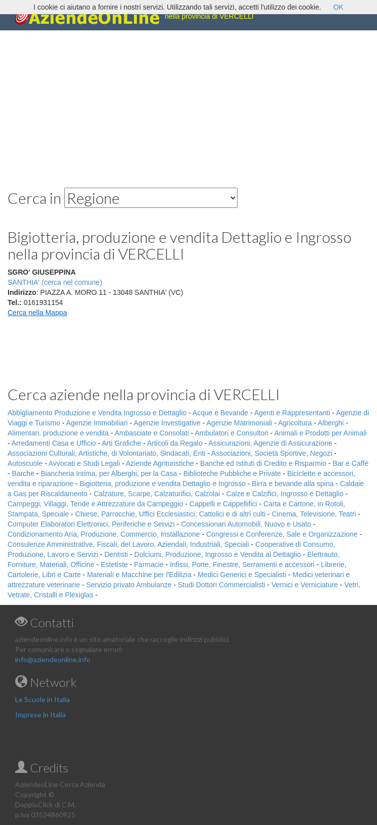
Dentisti (116, 554)
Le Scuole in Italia (42, 699)
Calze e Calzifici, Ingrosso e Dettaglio (285, 494)
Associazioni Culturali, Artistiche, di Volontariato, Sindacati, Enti (106, 453)
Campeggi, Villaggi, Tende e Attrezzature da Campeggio (95, 504)
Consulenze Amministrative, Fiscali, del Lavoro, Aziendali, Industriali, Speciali (128, 544)
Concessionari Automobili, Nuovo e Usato (246, 524)
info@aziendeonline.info (52, 659)
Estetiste (114, 564)
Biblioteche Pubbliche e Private (232, 473)
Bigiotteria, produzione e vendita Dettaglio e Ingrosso (162, 484)
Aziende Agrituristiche (160, 463)
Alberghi (331, 423)
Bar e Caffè (350, 463)
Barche (23, 473)
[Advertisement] (188, 101)
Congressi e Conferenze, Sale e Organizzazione (282, 534)
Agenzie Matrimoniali (239, 423)
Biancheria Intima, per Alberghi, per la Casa (108, 473)
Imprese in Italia (40, 714)
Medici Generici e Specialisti (242, 575)
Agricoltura (295, 423)
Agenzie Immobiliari (97, 423)
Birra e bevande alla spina (293, 484)
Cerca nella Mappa (37, 313)
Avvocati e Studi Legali (84, 463)
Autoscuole (25, 463)
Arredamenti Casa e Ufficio (54, 443)
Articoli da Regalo (175, 443)
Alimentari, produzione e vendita (58, 433)
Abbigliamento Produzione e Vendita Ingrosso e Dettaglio (97, 413)
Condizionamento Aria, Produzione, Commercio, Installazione (104, 534)
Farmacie (148, 564)
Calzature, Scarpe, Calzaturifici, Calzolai (156, 494)
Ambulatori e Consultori (231, 433)
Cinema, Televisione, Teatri (314, 514)
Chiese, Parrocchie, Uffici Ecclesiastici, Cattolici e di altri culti (170, 514)
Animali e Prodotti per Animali (320, 433)
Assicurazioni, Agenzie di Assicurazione (270, 443)
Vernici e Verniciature (304, 585)
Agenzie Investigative (167, 423)
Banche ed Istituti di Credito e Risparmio (263, 463)
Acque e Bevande (221, 413)
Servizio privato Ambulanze (129, 585)
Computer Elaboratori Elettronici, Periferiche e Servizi (91, 524)
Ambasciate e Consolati (152, 433)
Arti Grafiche (122, 443)
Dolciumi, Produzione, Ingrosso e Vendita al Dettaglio (217, 554)
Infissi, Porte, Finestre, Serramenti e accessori (242, 564)
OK (338, 7)
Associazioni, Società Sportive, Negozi (271, 453)
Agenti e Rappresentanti (292, 413)
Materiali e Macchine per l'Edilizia (139, 575)
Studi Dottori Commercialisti (221, 585)
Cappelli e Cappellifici (223, 504)
